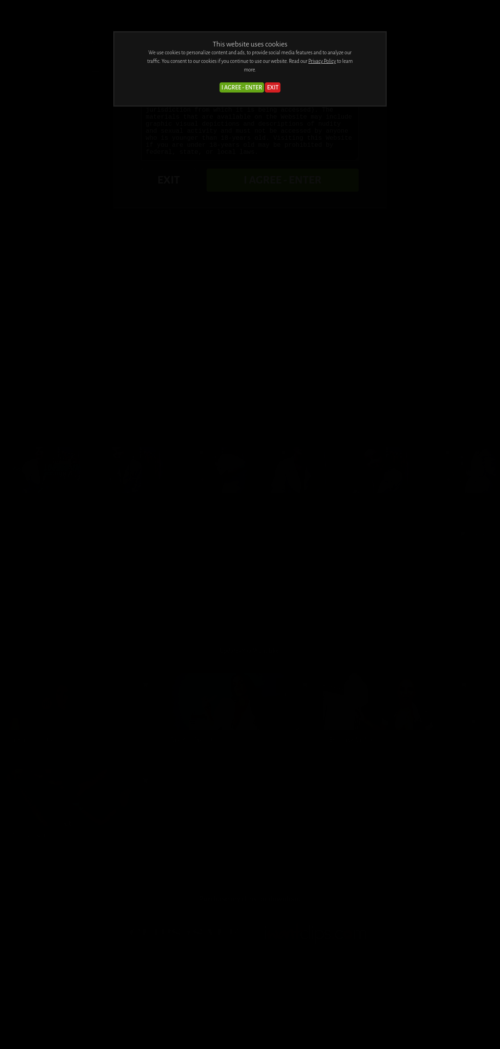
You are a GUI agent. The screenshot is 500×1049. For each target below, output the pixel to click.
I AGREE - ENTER (241, 87)
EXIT (273, 87)
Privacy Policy (322, 61)
